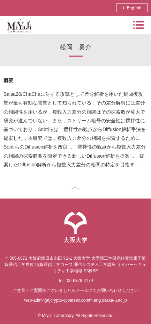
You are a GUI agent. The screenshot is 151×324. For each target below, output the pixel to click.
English (132, 7)
